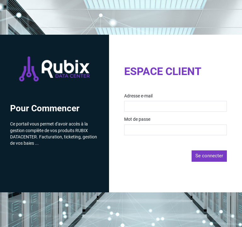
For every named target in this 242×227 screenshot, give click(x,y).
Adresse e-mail (138, 96)
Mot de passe (137, 119)
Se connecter (209, 156)
